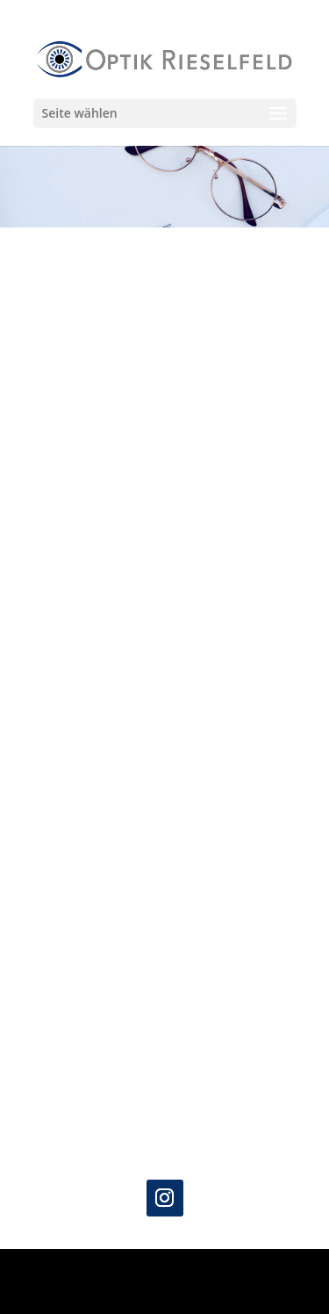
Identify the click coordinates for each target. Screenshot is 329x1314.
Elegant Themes (161, 1272)
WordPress (164, 1291)
